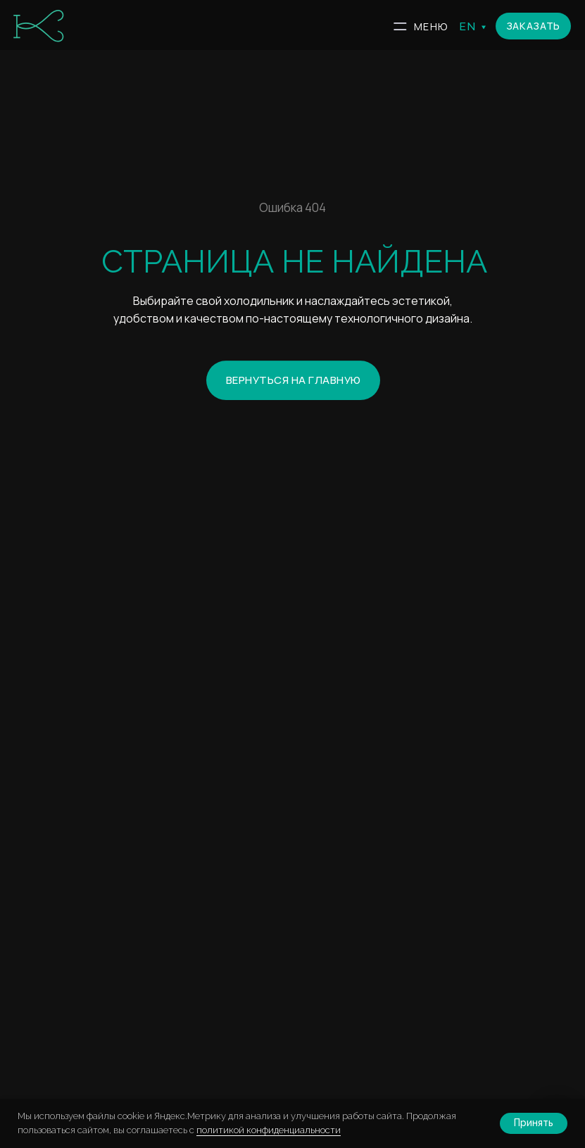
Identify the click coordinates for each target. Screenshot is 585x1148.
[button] (534, 26)
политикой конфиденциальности (268, 1130)
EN (468, 26)
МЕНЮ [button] (431, 26)
